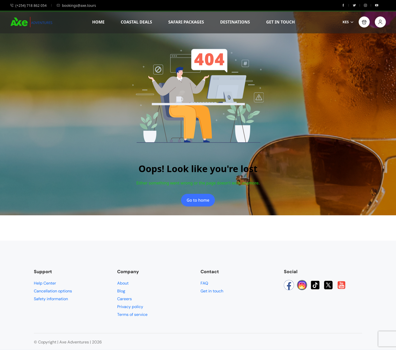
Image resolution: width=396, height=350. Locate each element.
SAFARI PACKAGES (186, 22)
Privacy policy (130, 306)
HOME (98, 22)
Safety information (51, 298)
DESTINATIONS (235, 22)
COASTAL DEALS (136, 22)
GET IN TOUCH (280, 22)
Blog (121, 291)
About (123, 283)
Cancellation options (53, 291)
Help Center (45, 283)
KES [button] (348, 21)
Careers (124, 298)
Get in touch (212, 291)
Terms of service (132, 314)
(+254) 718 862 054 (28, 5)
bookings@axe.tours (76, 5)
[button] (364, 22)
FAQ (204, 283)
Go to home (198, 200)
